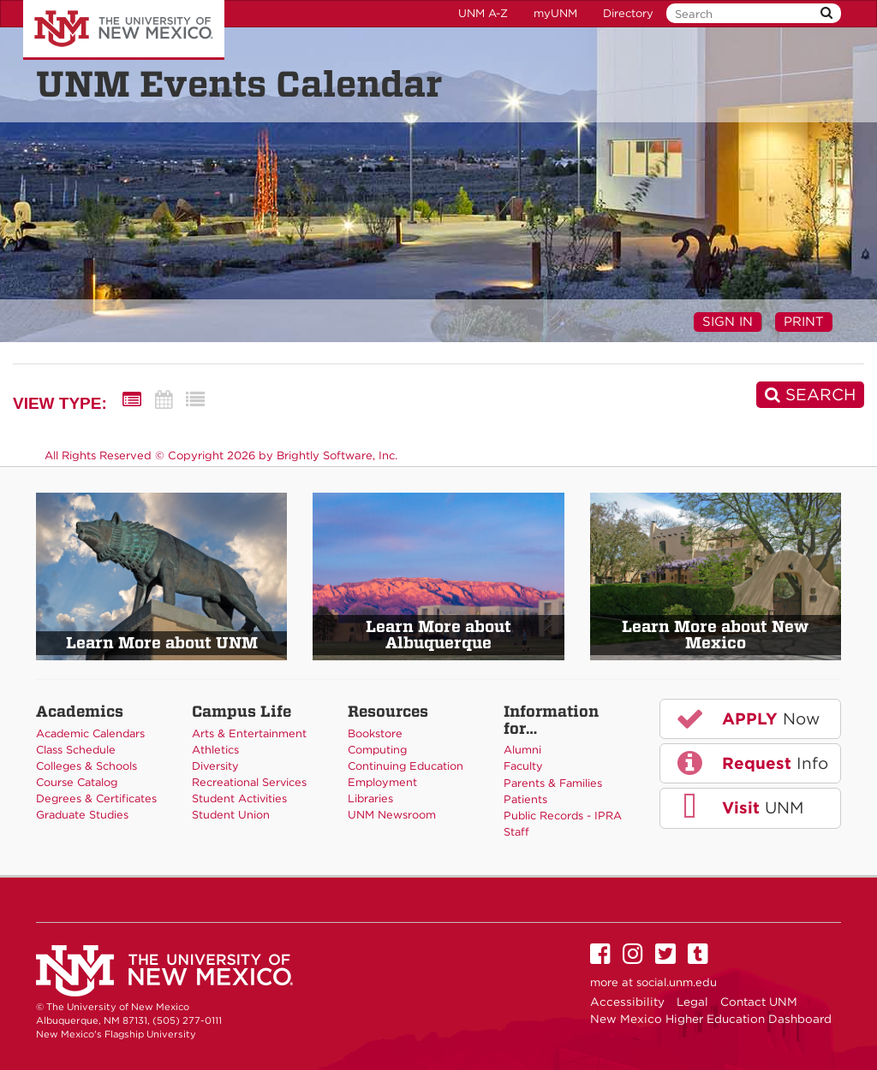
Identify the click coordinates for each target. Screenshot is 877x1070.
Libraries (370, 798)
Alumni (522, 749)
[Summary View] (131, 400)
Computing (377, 749)
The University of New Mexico (123, 30)
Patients (525, 799)
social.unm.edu (676, 982)
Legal (692, 1001)
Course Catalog (76, 782)
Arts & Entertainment (249, 733)
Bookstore (375, 733)
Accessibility (627, 1001)
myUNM (555, 13)
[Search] (810, 394)
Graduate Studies (82, 814)
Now (747, 718)
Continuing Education (405, 766)
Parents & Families (553, 783)
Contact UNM (758, 1001)
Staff (516, 831)
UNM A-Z (483, 13)
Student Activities (239, 798)
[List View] (195, 400)
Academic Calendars (90, 733)
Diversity (215, 766)
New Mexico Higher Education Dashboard (711, 1019)
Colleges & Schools (86, 766)
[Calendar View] (163, 400)
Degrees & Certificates (96, 798)
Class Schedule (76, 749)
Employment (382, 782)
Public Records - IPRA (563, 815)
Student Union (231, 814)
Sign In (727, 321)
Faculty (523, 766)
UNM (738, 807)
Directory (628, 13)
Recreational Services (249, 782)
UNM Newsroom (392, 814)
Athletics (215, 749)
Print (804, 321)
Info (751, 762)
